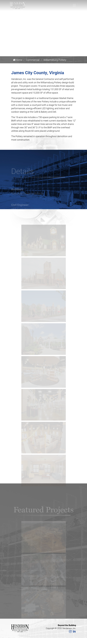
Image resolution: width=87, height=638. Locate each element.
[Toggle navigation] (74, 5)
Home (17, 59)
